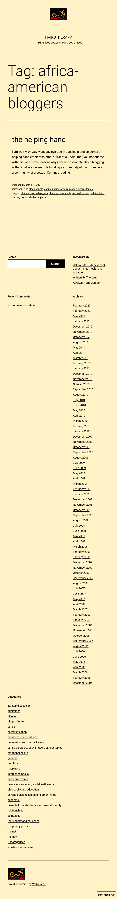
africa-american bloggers (34, 193)
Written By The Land (85, 277)
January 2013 (81, 321)
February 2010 (81, 426)
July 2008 (79, 525)
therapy (12, 836)
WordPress (39, 884)
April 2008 (79, 541)
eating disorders (80, 193)
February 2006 (81, 677)
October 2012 (81, 337)
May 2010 (79, 410)
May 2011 (79, 347)
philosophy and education (23, 789)
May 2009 (79, 473)
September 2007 (83, 578)
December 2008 (82, 499)
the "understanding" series (23, 821)
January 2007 (81, 619)
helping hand (97, 193)
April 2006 (79, 667)
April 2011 (79, 352)
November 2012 (82, 331)
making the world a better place (29, 197)
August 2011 (81, 342)
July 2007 (79, 588)
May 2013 (79, 316)
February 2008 (81, 551)
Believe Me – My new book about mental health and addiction (89, 268)
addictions (14, 710)
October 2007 (81, 572)
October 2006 (81, 635)
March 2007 (80, 609)
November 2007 (82, 567)
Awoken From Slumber (87, 282)
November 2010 (82, 379)
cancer (12, 726)
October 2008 (81, 510)
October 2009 (81, 447)
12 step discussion (19, 705)
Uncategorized (16, 842)
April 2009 (79, 478)
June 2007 (79, 593)
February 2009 (81, 489)
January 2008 (81, 557)
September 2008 (83, 515)
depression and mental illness (26, 742)
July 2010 (79, 400)
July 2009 (79, 462)
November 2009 (82, 441)
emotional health (18, 752)
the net (12, 831)
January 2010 (81, 431)
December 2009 (82, 436)
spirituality (14, 815)
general (12, 758)
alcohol (12, 716)
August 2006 (81, 646)
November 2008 (82, 504)
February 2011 (81, 363)
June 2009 (79, 468)
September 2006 (83, 640)
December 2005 (82, 682)
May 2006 (79, 661)
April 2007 (79, 604)
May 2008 (79, 536)
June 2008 (79, 530)
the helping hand (39, 139)
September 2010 (83, 389)
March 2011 (80, 358)
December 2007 (82, 562)
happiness (14, 768)
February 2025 (81, 305)
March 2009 (80, 483)
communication (17, 731)
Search (12, 257)
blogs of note (36, 189)
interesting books (18, 773)
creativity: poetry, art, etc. (23, 737)
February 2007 (81, 614)
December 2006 (82, 625)
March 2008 (80, 546)
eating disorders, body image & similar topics (68, 189)
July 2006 (79, 651)
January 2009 (81, 494)
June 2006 (79, 656)
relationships (15, 810)
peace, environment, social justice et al (31, 784)
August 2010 (81, 394)
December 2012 (82, 326)
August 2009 (81, 457)
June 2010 (79, 405)
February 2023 (81, 310)
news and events (18, 779)
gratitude (13, 763)
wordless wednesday (20, 847)
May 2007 (79, 599)
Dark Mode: (106, 895)
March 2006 (80, 672)
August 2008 (81, 520)
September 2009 (83, 452)
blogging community (60, 193)
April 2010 (79, 415)
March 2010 (80, 420)
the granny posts (18, 826)
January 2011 (81, 368)
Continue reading (58, 172)
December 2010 (82, 373)
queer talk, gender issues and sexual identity (34, 805)
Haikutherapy (58, 37)
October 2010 (81, 384)
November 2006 (82, 630)
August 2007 (81, 583)
